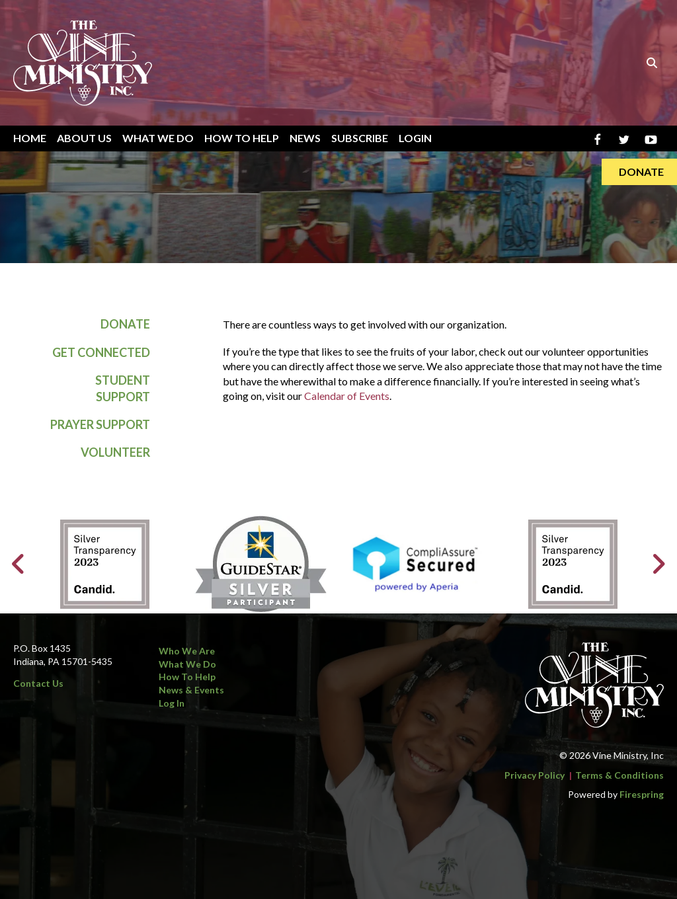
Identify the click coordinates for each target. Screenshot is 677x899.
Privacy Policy (534, 775)
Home (29, 138)
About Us (84, 138)
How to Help (187, 676)
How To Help (241, 138)
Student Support (122, 388)
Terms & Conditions (619, 775)
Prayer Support (100, 425)
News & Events (191, 689)
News (305, 138)
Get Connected (101, 352)
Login (415, 138)
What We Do (158, 138)
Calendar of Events (346, 396)
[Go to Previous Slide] (19, 564)
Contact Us (38, 683)
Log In (171, 703)
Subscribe (359, 138)
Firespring (641, 794)
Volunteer (115, 453)
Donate (125, 324)
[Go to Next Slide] (658, 564)
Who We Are (187, 650)
